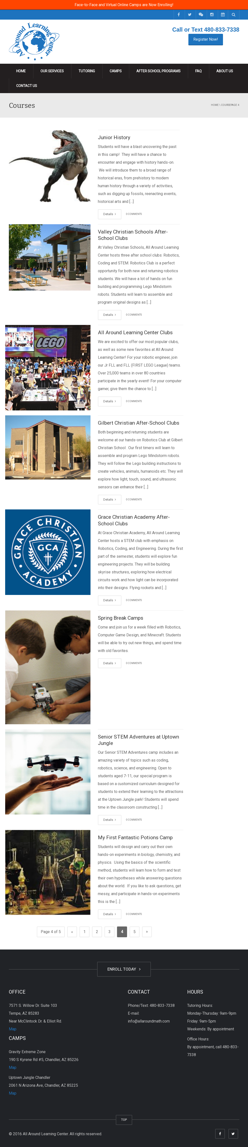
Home (21, 71)
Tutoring (86, 71)
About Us (224, 71)
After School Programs (158, 71)
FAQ (198, 71)
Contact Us (26, 86)
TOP (124, 1120)
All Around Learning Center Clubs (135, 332)
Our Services (52, 71)
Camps (116, 71)
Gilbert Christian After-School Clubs (138, 423)
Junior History (114, 137)
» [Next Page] (147, 931)
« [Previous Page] (72, 931)
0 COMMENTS (134, 214)
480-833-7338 (221, 29)
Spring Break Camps (120, 618)
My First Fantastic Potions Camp (135, 837)
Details (109, 214)
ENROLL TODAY (124, 969)
